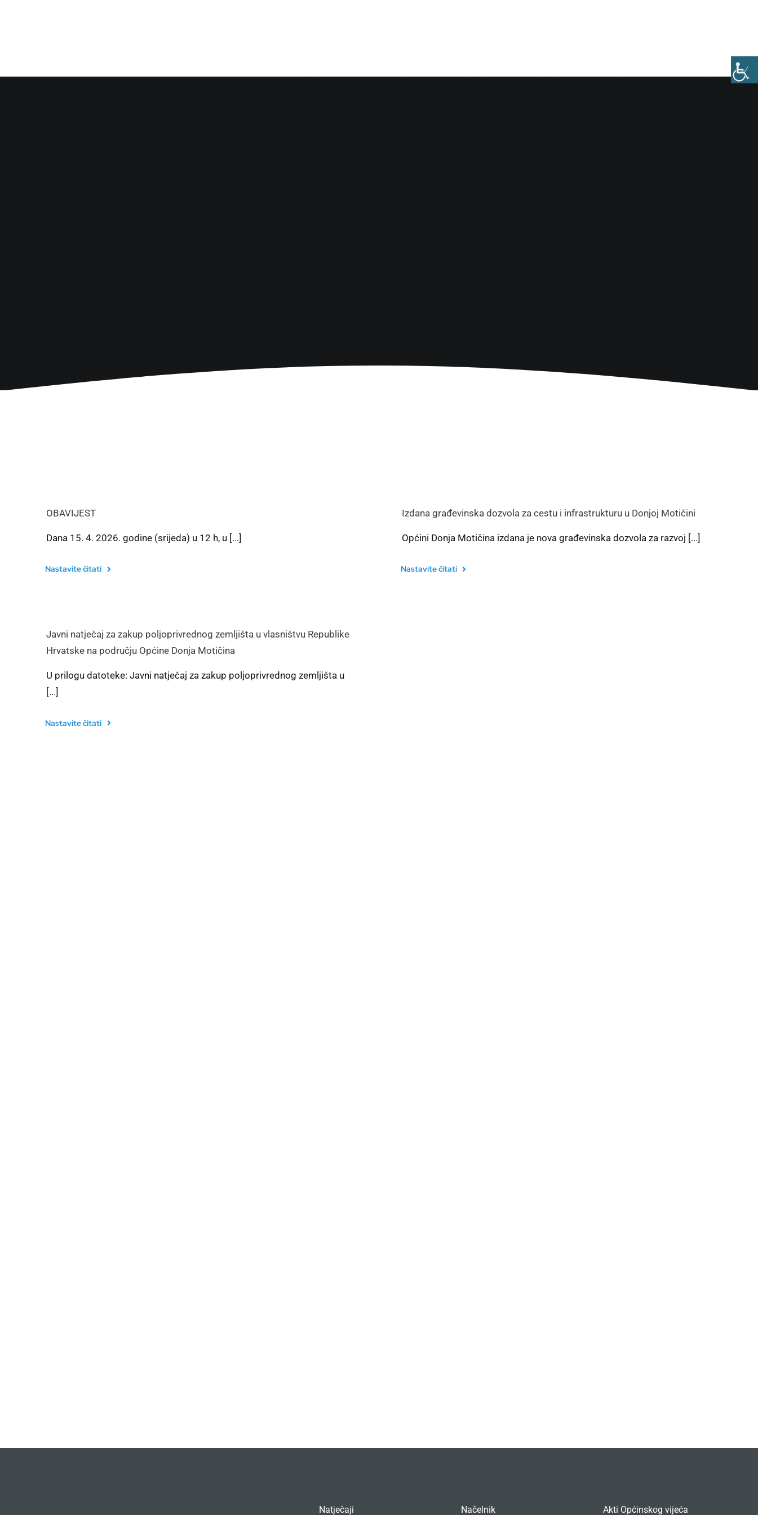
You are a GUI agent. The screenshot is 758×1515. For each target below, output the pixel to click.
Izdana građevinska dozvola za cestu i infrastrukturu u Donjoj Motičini (548, 513)
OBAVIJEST (71, 513)
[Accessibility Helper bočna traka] (744, 69)
